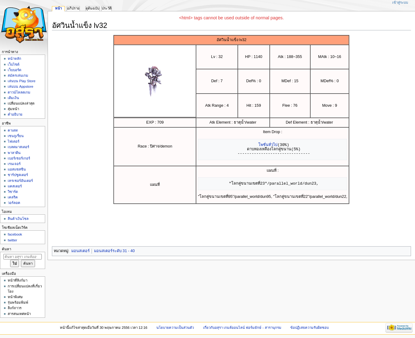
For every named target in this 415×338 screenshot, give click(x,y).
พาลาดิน (14, 153)
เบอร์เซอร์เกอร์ (19, 158)
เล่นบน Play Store (21, 81)
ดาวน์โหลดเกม (19, 92)
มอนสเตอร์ (80, 251)
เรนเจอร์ (14, 164)
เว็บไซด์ (13, 64)
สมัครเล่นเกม (18, 75)
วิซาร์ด (13, 192)
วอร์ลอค (14, 203)
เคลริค (13, 197)
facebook (15, 234)
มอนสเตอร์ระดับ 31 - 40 (114, 251)
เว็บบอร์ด (14, 70)
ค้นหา (6, 249)
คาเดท (13, 130)
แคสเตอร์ (15, 186)
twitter (12, 240)
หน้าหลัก (14, 58)
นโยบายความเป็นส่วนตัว (175, 327)
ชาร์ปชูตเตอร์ (18, 175)
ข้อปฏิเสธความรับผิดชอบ (309, 327)
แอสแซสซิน (17, 169)
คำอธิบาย (15, 114)
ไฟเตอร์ (13, 141)
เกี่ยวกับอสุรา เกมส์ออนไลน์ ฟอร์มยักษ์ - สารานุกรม (242, 327)
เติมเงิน (13, 98)
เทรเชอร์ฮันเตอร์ (20, 180)
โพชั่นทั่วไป (267, 145)
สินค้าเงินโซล (18, 219)
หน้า (58, 8)
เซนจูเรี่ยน (16, 136)
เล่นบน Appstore (20, 86)
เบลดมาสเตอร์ (18, 147)
